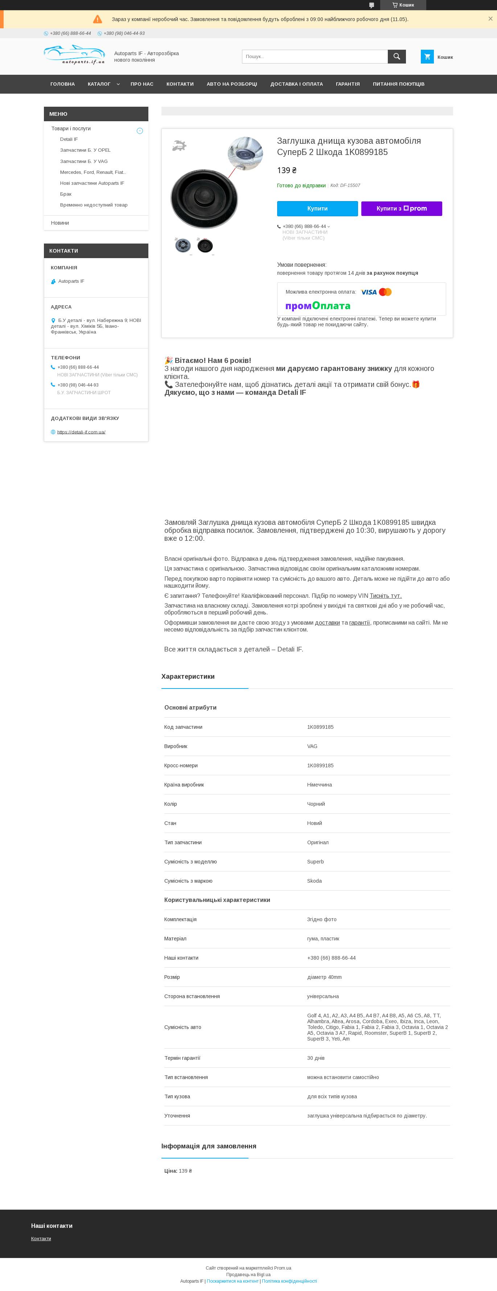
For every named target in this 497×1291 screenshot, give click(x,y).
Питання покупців (398, 84)
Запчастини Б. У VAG (84, 161)
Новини (60, 223)
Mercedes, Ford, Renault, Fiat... (93, 172)
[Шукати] (397, 57)
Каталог (99, 84)
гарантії (359, 623)
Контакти (180, 84)
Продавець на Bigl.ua (248, 1274)
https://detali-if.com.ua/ (81, 431)
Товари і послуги (71, 128)
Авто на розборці (232, 84)
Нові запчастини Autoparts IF (92, 183)
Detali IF (69, 139)
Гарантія (348, 84)
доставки (327, 623)
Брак (65, 194)
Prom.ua (282, 1268)
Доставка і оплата (296, 84)
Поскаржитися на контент (233, 1281)
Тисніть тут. (386, 596)
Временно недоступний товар (94, 205)
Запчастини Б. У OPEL (85, 150)
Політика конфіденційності (289, 1281)
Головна (62, 84)
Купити (318, 208)
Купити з (402, 208)
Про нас (142, 84)
